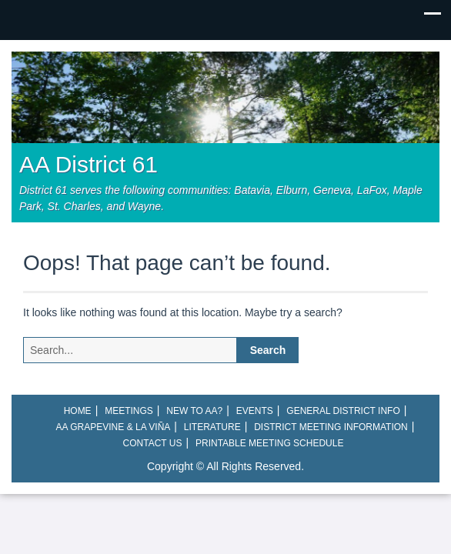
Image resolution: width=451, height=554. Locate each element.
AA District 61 (88, 164)
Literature (212, 427)
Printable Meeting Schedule (269, 443)
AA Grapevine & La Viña (113, 427)
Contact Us (152, 443)
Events (254, 410)
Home (78, 410)
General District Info (342, 410)
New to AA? (194, 410)
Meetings (129, 410)
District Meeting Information (331, 427)
